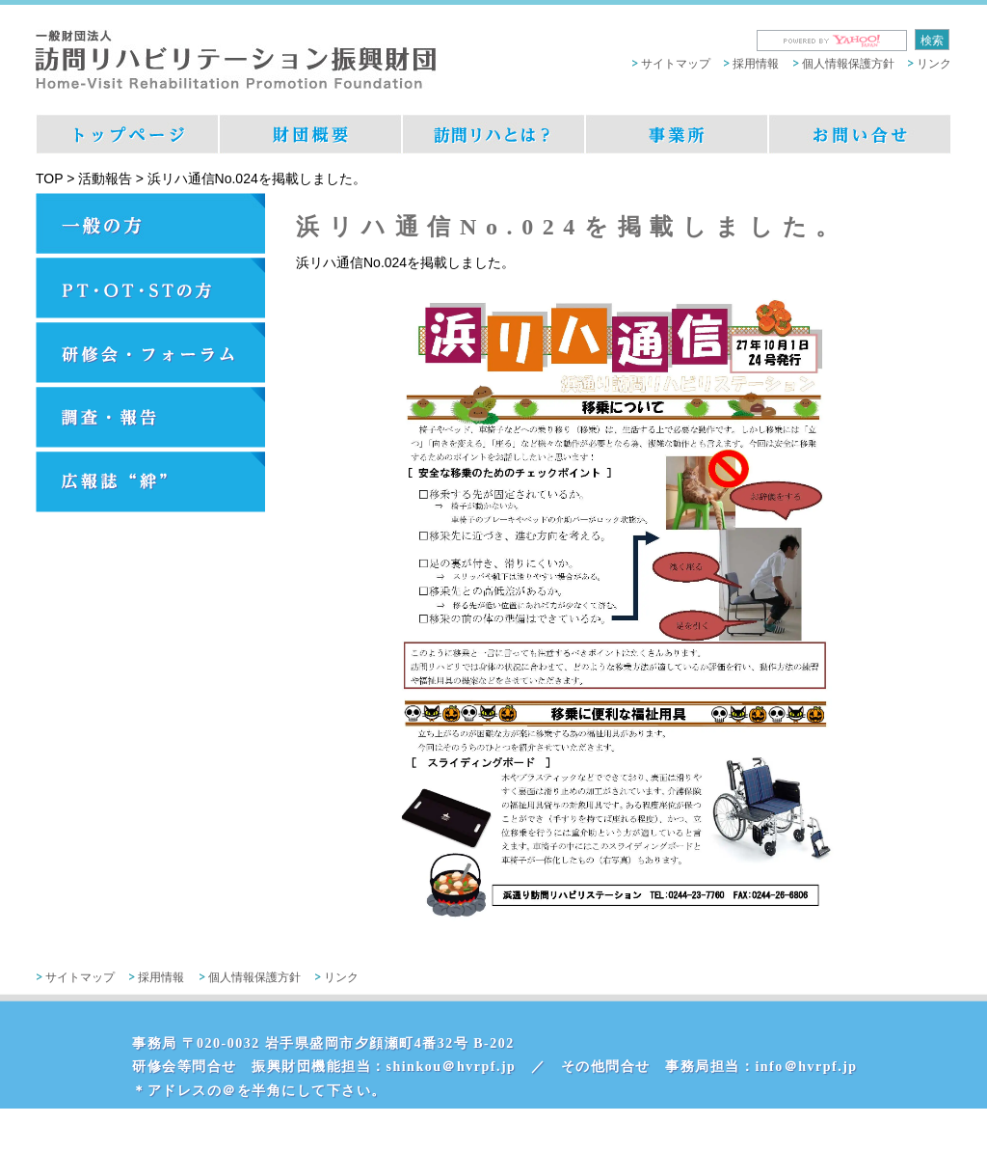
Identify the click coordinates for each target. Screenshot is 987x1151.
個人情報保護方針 (848, 63)
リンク (934, 63)
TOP (49, 178)
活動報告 (105, 178)
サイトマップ (675, 63)
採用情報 (756, 63)
